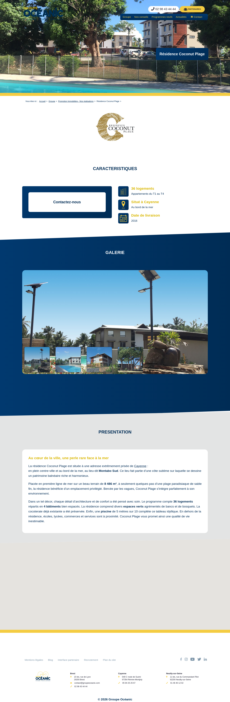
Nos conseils (141, 17)
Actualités (181, 17)
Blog (50, 660)
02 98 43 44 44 (81, 686)
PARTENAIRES (192, 9)
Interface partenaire (68, 660)
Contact (198, 17)
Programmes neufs (162, 17)
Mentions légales (34, 660)
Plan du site (109, 660)
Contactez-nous (67, 202)
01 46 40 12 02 (176, 683)
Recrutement (91, 660)
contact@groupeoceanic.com (87, 683)
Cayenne (140, 466)
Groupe (127, 17)
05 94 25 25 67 (128, 683)
